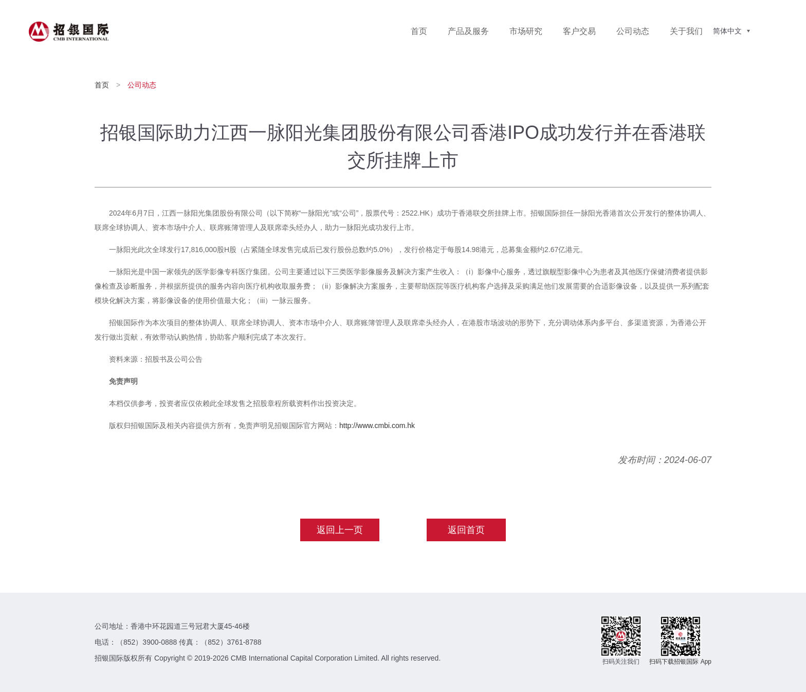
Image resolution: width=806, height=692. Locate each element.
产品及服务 (468, 31)
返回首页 (466, 530)
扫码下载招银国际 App (680, 661)
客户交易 (579, 31)
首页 (419, 31)
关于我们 (686, 31)
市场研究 (525, 31)
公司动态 (632, 31)
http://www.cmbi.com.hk (377, 425)
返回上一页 (340, 530)
